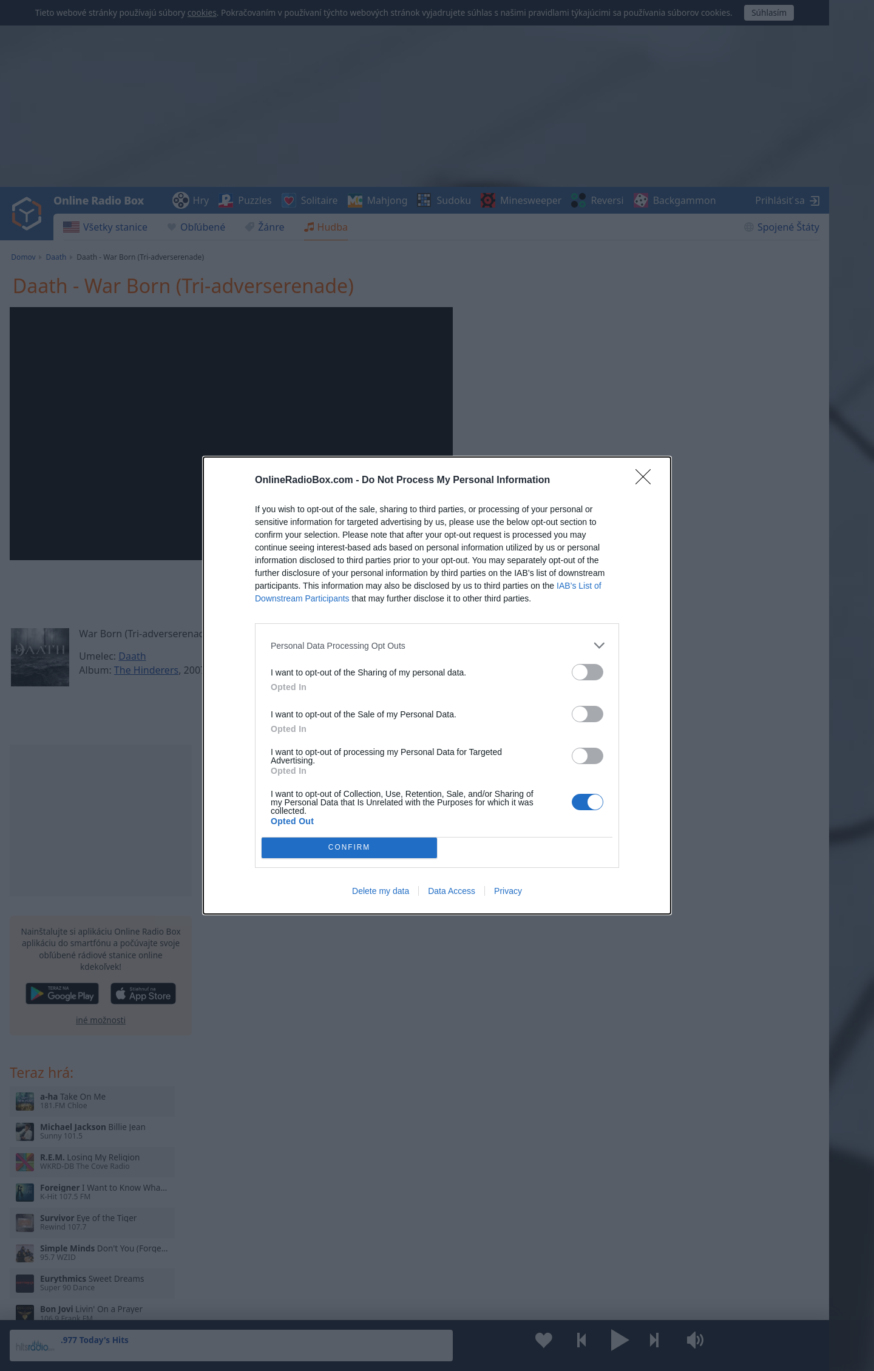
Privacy (508, 891)
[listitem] (437, 645)
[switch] (587, 672)
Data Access (451, 891)
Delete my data (380, 891)
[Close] (647, 480)
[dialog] (437, 685)
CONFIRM (349, 848)
